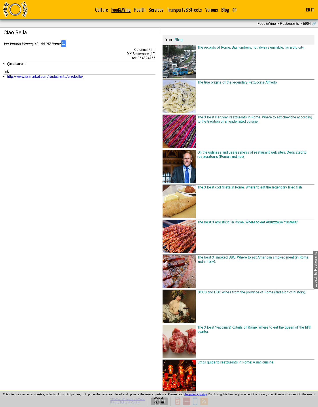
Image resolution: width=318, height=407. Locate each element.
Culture (101, 9)
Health (139, 9)
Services (156, 9)
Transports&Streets (184, 9)
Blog (225, 9)
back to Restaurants (315, 270)
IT (312, 10)
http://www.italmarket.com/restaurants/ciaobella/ (45, 76)
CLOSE (159, 402)
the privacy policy (195, 394)
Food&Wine (121, 9)
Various (211, 9)
